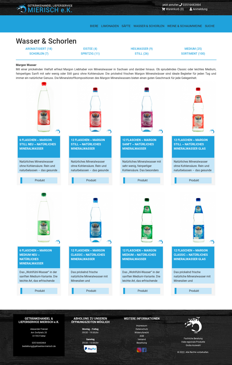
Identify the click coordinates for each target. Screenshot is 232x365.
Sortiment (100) (193, 53)
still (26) (142, 53)
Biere (94, 26)
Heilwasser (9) (142, 48)
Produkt (40, 180)
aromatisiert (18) (38, 48)
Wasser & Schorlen (148, 26)
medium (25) (193, 48)
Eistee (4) (90, 48)
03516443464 (182, 4)
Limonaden (110, 26)
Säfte (126, 26)
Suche (210, 26)
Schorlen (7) (39, 53)
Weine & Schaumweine (184, 26)
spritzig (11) (90, 53)
